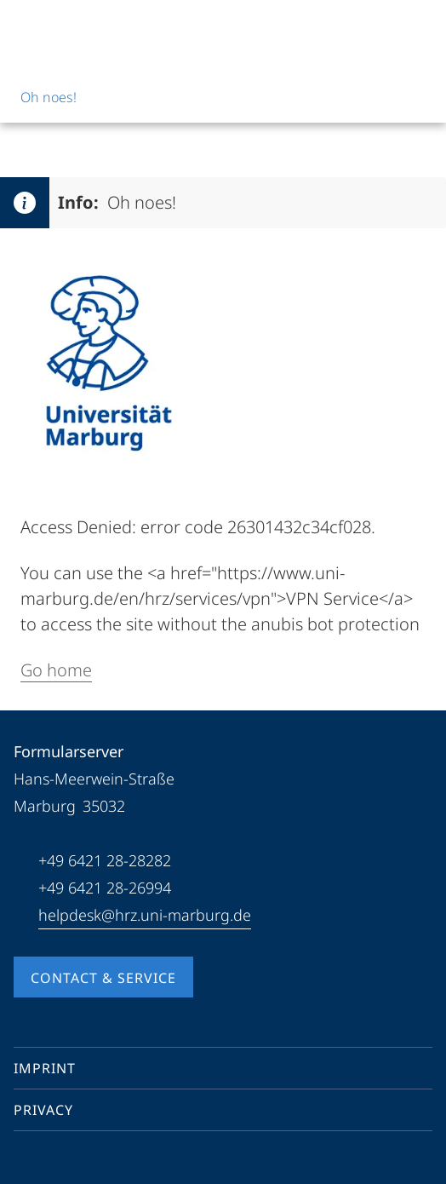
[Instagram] (81, 1161)
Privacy (43, 1110)
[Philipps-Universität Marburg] (77, 27)
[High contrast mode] (418, 27)
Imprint (45, 1068)
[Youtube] (54, 1161)
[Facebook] (27, 1161)
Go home (56, 669)
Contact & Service (103, 977)
